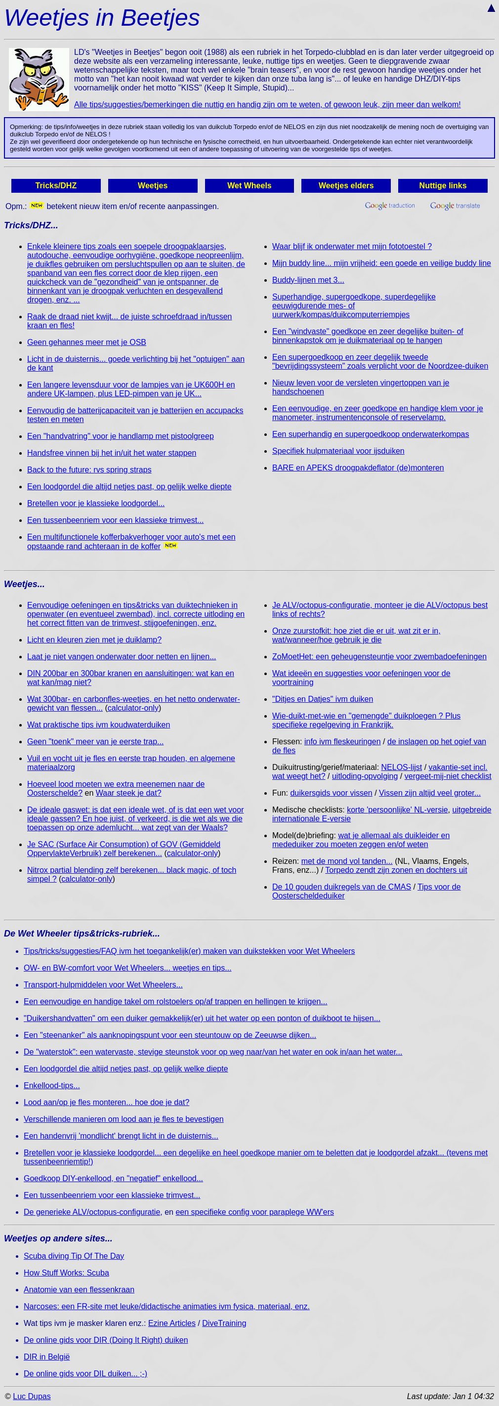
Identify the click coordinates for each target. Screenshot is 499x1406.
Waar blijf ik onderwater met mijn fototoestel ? (352, 246)
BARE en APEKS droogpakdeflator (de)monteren (358, 468)
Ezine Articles (172, 1323)
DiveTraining (224, 1323)
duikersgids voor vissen (331, 793)
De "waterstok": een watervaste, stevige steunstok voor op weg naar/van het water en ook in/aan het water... (213, 1052)
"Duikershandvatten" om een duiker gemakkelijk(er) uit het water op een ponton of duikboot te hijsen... (202, 1018)
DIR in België (47, 1357)
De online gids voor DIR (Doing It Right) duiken (106, 1340)
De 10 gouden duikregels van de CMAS (341, 887)
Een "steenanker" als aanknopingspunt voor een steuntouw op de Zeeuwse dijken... (170, 1035)
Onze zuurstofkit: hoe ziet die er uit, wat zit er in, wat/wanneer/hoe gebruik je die (356, 635)
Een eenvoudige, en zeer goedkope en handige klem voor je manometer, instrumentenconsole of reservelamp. (377, 413)
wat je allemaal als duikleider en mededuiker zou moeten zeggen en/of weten (361, 840)
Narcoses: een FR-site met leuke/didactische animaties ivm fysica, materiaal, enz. (167, 1306)
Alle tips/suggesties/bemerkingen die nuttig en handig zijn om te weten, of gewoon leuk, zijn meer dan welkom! (267, 104)
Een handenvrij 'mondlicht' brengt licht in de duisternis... (121, 1136)
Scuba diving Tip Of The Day (74, 1256)
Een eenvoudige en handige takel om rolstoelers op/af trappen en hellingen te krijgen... (176, 1001)
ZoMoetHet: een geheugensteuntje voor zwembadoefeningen (379, 656)
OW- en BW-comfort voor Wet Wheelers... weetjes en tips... (128, 968)
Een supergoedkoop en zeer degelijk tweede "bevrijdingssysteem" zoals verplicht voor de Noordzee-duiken (380, 361)
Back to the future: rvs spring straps (89, 470)
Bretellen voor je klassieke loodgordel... (96, 503)
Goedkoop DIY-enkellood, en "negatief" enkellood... (113, 1178)
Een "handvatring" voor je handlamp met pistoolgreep (120, 436)
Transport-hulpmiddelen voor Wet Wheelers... (103, 984)
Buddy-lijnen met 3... (308, 280)
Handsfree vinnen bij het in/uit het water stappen (111, 453)
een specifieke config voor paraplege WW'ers (254, 1212)
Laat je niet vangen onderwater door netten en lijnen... (121, 656)
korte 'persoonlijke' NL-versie (397, 810)
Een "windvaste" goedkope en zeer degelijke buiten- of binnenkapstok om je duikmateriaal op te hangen (367, 335)
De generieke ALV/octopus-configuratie (92, 1212)
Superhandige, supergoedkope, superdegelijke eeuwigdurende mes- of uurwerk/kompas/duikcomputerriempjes (354, 306)
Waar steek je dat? (129, 793)
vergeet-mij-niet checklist (448, 776)
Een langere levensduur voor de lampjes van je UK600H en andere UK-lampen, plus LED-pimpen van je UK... (131, 389)
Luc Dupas (32, 1396)
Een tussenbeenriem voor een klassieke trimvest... (115, 520)
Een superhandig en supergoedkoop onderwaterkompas (370, 434)
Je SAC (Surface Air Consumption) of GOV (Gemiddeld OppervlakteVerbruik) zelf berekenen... (123, 848)
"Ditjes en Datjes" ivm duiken (322, 699)
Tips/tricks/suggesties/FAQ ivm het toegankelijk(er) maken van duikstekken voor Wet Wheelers (189, 951)
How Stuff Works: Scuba (66, 1273)
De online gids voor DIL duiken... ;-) (85, 1373)
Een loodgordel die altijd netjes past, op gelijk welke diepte (129, 486)
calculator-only (133, 708)
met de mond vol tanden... (347, 861)
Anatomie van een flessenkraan (79, 1289)
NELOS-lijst (401, 767)
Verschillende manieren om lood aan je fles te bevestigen (124, 1119)
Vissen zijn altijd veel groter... (430, 793)
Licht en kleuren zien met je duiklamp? (94, 640)
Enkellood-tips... (52, 1085)
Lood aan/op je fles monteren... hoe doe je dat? (106, 1102)
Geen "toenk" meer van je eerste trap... (95, 741)
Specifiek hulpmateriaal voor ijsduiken (338, 451)
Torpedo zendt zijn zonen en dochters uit (396, 870)
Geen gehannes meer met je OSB (86, 342)
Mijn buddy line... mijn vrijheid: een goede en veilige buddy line (381, 263)
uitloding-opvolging (365, 776)
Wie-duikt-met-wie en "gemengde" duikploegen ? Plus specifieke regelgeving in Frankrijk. (366, 720)
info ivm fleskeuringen (342, 741)
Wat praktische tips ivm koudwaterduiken (98, 725)
